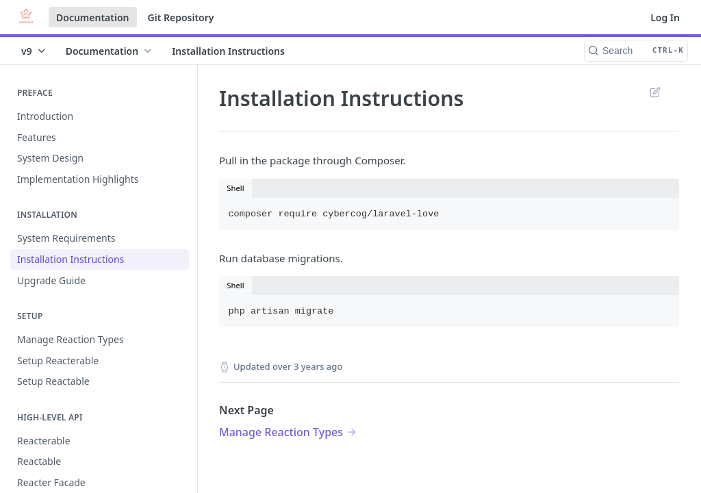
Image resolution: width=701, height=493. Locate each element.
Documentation (92, 17)
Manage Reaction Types (281, 432)
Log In (665, 17)
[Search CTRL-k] (636, 50)
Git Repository (181, 17)
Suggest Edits (655, 91)
